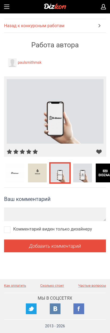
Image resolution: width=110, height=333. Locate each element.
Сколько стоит (52, 286)
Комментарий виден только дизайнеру (52, 229)
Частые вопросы (92, 286)
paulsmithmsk (29, 62)
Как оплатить (15, 286)
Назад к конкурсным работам (34, 25)
